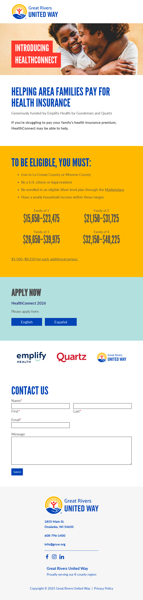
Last (76, 411)
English (27, 322)
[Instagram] (54, 558)
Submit (17, 471)
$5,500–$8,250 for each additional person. (44, 259)
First (14, 411)
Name (16, 400)
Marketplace (114, 189)
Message (18, 434)
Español (60, 322)
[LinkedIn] (61, 558)
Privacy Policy (103, 588)
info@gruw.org (55, 544)
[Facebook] (47, 558)
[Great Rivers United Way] (71, 513)
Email (15, 420)
